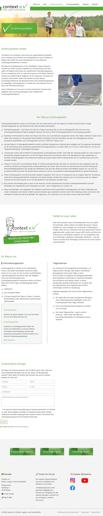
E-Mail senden (9, 494)
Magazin (86, 4)
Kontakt (95, 4)
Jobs (44, 4)
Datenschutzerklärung (21, 427)
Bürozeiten (40, 500)
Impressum (85, 512)
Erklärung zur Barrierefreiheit (68, 512)
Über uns (36, 4)
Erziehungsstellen (56, 4)
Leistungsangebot (72, 4)
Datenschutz (96, 512)
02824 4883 (8, 497)
